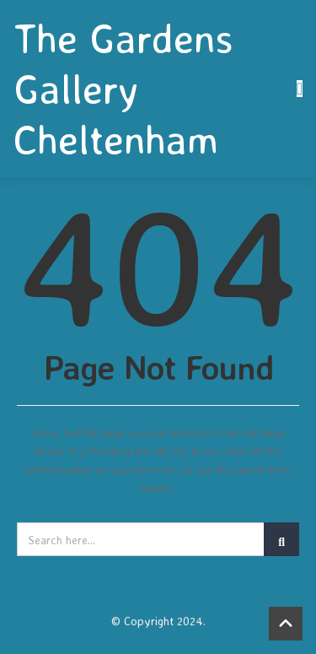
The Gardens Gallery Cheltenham (123, 89)
